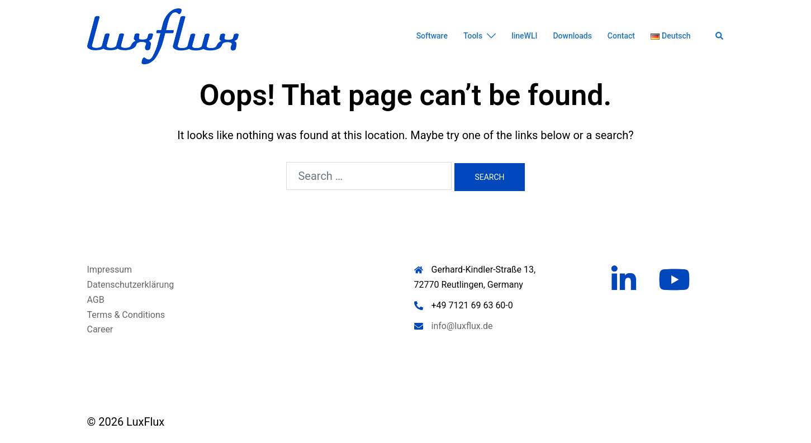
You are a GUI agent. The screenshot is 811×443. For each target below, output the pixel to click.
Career (100, 329)
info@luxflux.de (462, 326)
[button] (719, 36)
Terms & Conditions (126, 314)
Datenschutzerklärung (130, 284)
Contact (621, 35)
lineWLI (524, 35)
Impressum (109, 269)
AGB (96, 299)
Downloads (572, 35)
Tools (472, 35)
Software (432, 35)
